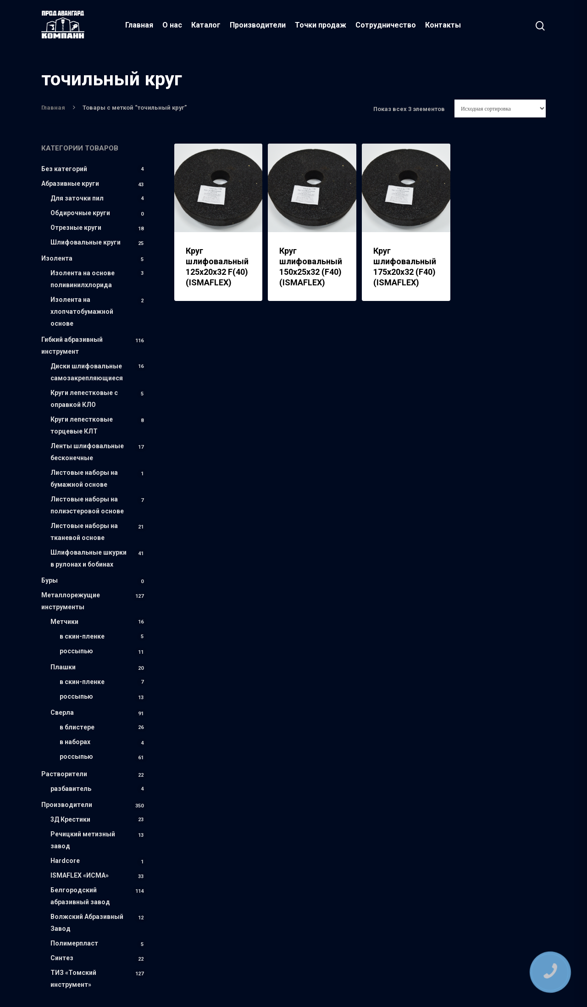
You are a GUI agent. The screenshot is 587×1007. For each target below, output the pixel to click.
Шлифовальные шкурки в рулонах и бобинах (88, 558)
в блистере (77, 727)
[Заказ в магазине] (500, 108)
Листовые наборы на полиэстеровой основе (87, 505)
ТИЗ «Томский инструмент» (73, 978)
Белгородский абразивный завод (80, 896)
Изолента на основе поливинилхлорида (82, 279)
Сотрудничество (386, 25)
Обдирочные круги (80, 213)
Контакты (443, 25)
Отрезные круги (75, 227)
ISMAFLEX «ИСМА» (79, 875)
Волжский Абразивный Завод (86, 922)
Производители (258, 25)
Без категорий (64, 168)
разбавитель (70, 788)
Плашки (63, 667)
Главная (140, 25)
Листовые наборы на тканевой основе (84, 531)
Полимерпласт (74, 943)
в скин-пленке (82, 636)
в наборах (75, 742)
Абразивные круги (70, 183)
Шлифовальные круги (85, 242)
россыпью (76, 651)
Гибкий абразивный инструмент (72, 345)
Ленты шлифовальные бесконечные (87, 452)
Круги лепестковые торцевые (81, 425)
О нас (173, 25)
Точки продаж (321, 25)
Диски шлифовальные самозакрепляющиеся (86, 372)
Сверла (62, 712)
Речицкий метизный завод (82, 840)
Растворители (64, 774)
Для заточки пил (77, 198)
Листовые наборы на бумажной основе (84, 478)
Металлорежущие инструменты (70, 601)
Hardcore (65, 860)
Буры (49, 580)
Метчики (64, 621)
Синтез (61, 958)
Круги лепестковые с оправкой (84, 398)
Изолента (56, 258)
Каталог (206, 25)
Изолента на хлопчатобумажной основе (81, 311)
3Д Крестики (70, 819)
